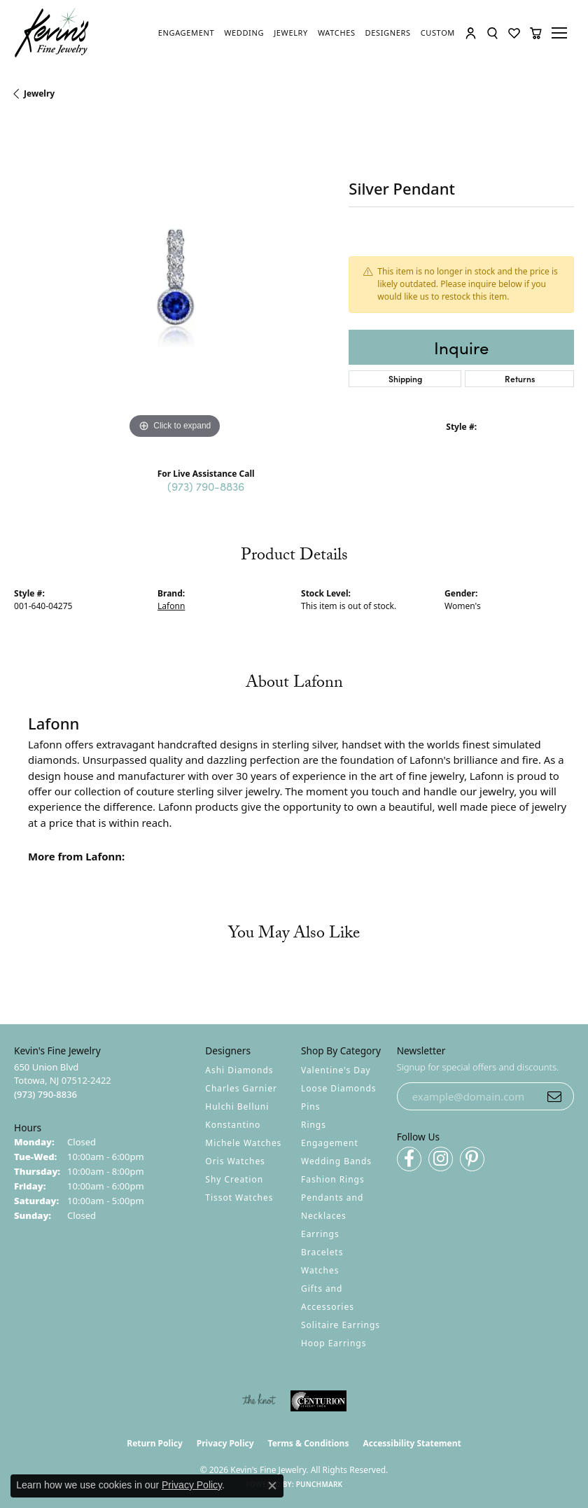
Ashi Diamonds (239, 1070)
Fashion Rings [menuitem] (333, 1179)
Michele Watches (243, 1143)
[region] (174, 281)
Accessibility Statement (412, 1443)
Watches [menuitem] (320, 1270)
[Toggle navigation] (561, 33)
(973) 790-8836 (205, 486)
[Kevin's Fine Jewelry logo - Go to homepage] (52, 33)
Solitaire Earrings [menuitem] (340, 1325)
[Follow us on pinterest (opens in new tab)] (472, 1159)
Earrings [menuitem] (320, 1234)
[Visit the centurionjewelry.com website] (318, 1400)
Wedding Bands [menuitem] (336, 1161)
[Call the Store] (45, 1094)
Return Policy (155, 1443)
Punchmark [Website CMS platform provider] (319, 1484)
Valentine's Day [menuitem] (336, 1070)
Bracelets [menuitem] (322, 1252)
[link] (186, 32)
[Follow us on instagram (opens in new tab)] (440, 1159)
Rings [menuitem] (313, 1125)
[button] (471, 33)
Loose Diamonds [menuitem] (339, 1088)
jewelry (39, 93)
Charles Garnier (240, 1088)
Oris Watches (235, 1161)
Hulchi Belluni (237, 1106)
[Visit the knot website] (258, 1400)
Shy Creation (234, 1179)
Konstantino (232, 1125)
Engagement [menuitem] (329, 1143)
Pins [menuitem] (310, 1106)
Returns (520, 378)
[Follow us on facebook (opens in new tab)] (409, 1159)
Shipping (405, 378)
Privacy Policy (225, 1443)
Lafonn (171, 606)
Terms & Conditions (308, 1443)
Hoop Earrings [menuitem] (333, 1343)
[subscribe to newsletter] (554, 1096)
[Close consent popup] (272, 1485)
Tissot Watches (239, 1197)
